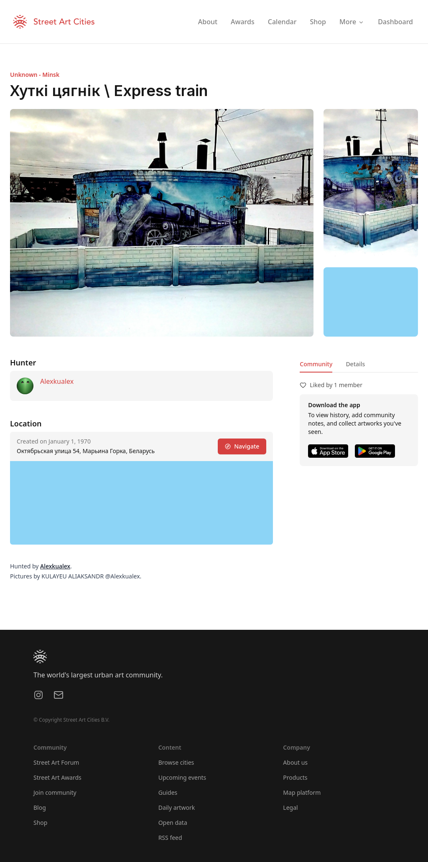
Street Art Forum (56, 762)
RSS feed (170, 838)
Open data (172, 823)
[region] (371, 302)
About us (295, 762)
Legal (290, 807)
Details (355, 364)
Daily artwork (176, 807)
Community (316, 364)
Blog (39, 807)
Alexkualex (57, 381)
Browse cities (176, 762)
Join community (54, 792)
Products (295, 777)
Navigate (242, 446)
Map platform (302, 792)
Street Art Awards (57, 777)
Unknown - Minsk (34, 75)
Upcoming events (182, 777)
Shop (40, 823)
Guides (168, 792)
